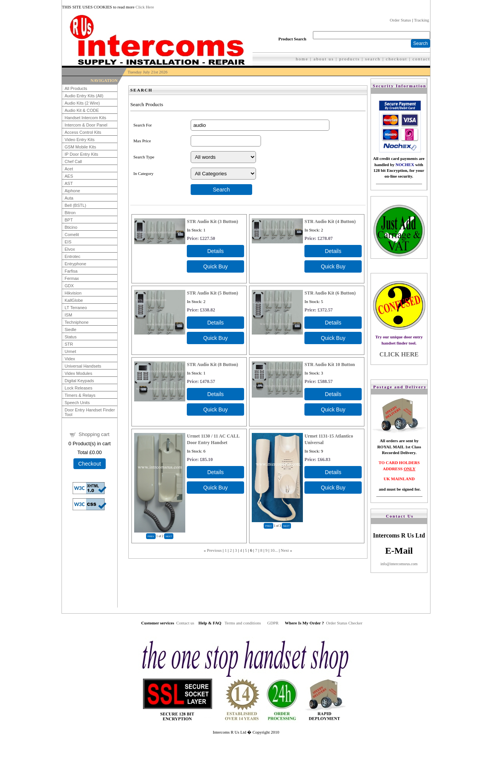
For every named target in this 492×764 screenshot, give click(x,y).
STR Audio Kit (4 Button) (330, 221)
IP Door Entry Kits (81, 154)
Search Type (143, 157)
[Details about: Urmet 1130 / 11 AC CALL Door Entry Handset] (215, 472)
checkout (396, 59)
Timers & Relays (80, 395)
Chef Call (73, 161)
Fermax (72, 278)
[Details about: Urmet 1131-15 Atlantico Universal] (333, 472)
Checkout (89, 464)
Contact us (185, 623)
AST (69, 183)
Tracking (421, 20)
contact (421, 59)
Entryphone (75, 263)
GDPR (272, 623)
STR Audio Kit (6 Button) (330, 293)
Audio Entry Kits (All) (84, 95)
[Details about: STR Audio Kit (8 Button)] (215, 394)
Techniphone (76, 322)
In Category (143, 173)
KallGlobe (74, 300)
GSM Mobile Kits (80, 147)
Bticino (71, 227)
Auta (69, 198)
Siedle (70, 329)
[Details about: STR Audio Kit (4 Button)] (333, 251)
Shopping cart (93, 434)
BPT (69, 220)
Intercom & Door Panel (86, 125)
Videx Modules (78, 373)
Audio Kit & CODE (82, 110)
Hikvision (73, 293)
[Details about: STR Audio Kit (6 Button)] (333, 322)
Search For (142, 125)
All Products (76, 88)
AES (69, 176)
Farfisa (71, 271)
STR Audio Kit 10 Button (329, 364)
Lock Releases (78, 388)
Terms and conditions (242, 623)
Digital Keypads (79, 380)
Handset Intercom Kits (85, 117)
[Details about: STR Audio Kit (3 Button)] (215, 251)
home (302, 59)
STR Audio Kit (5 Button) (212, 293)
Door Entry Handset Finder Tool (90, 412)
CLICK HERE (399, 354)
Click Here (145, 7)
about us (324, 59)
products (349, 59)
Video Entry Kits (80, 139)
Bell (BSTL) (75, 205)
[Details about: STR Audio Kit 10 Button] (333, 394)
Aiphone (72, 190)
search (373, 59)
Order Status (400, 20)
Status (70, 337)
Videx (70, 358)
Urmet (70, 351)
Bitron (70, 212)
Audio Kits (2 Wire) (82, 103)
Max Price (142, 140)
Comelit (72, 234)
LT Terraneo (76, 307)
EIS (68, 242)
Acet (69, 168)
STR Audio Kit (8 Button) (212, 364)
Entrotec (72, 256)
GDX (69, 285)
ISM (68, 315)
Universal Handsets (83, 366)
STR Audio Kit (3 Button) (212, 221)
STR (69, 344)
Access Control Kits (83, 132)
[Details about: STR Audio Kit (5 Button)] (215, 322)
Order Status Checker (344, 623)
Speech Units (77, 402)
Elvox (70, 249)
